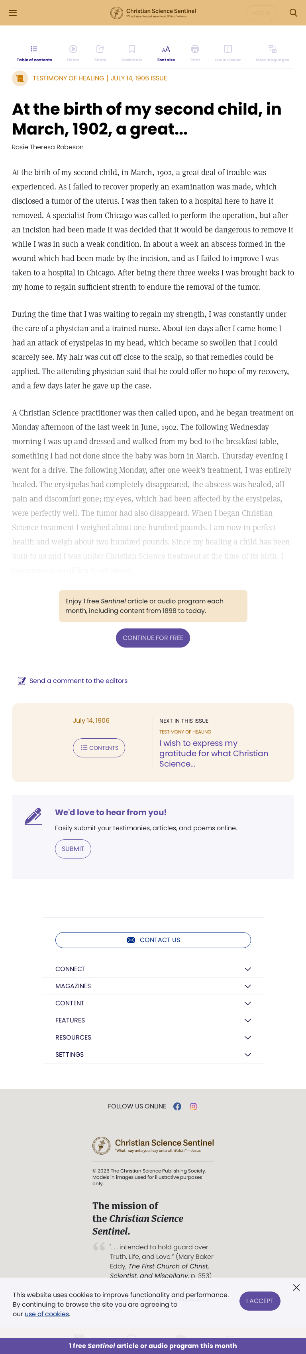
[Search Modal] (293, 13)
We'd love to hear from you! (111, 812)
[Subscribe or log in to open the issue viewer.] (227, 54)
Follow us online (137, 1106)
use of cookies (47, 1314)
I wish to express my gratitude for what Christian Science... (214, 753)
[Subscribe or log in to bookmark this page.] (132, 54)
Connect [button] (70, 969)
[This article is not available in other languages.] (272, 54)
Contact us (153, 940)
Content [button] (69, 1003)
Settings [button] (69, 1054)
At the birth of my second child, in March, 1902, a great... (147, 119)
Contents (99, 748)
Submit (73, 848)
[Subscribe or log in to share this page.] (100, 54)
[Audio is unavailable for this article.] (73, 54)
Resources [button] (73, 1037)
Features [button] (70, 1020)
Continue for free (153, 637)
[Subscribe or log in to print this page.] (195, 54)
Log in (262, 13)
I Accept (260, 1299)
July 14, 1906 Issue (139, 78)
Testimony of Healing (68, 78)
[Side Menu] (12, 13)
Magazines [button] (73, 986)
